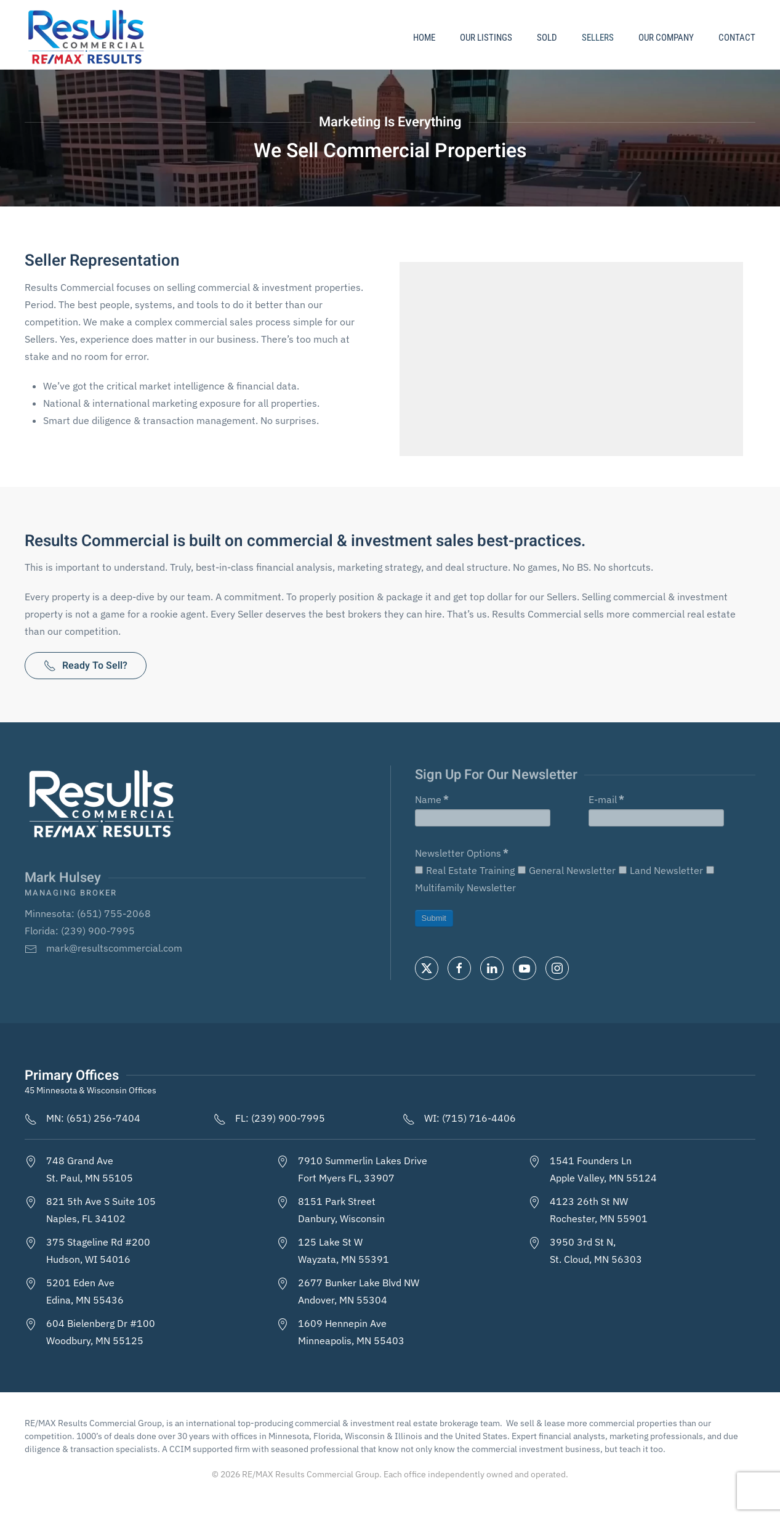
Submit (434, 918)
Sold (547, 37)
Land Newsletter (661, 870)
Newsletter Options (461, 853)
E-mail (606, 799)
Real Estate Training (465, 870)
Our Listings (486, 37)
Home (424, 37)
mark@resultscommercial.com (114, 948)
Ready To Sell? (85, 665)
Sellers (598, 37)
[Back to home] (88, 37)
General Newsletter (567, 870)
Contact (736, 37)
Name (431, 799)
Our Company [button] (666, 37)
